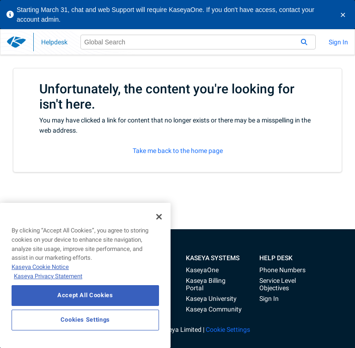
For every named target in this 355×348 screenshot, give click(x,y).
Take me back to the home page (178, 150)
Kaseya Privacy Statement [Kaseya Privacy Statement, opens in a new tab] (48, 276)
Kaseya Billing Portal (206, 284)
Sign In (338, 42)
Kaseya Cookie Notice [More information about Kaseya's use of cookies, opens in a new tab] (40, 266)
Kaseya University (211, 298)
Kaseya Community (214, 309)
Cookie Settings (228, 329)
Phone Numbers (282, 270)
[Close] (159, 217)
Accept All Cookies (85, 295)
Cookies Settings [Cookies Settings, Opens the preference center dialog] (85, 319)
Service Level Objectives (277, 284)
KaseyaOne (202, 270)
